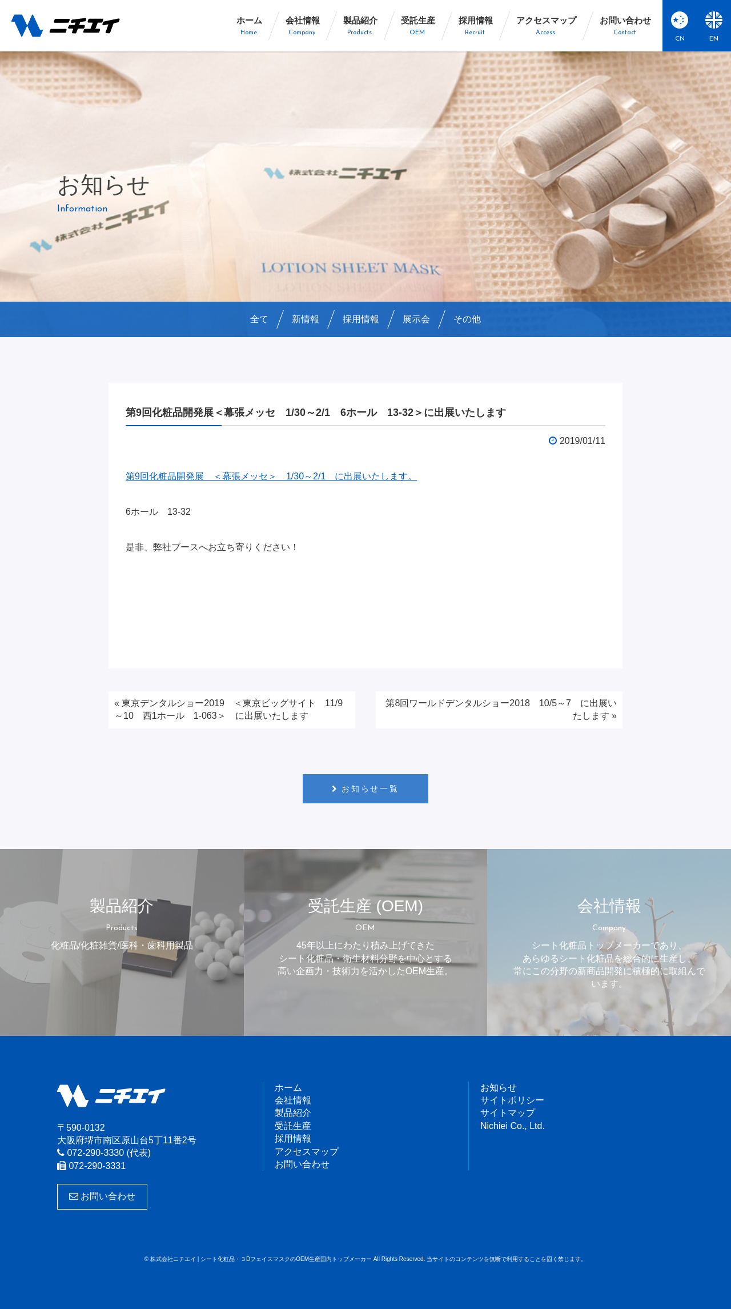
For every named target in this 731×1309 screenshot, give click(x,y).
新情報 (305, 319)
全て (259, 319)
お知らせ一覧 (370, 788)
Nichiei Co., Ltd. (512, 1126)
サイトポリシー (512, 1100)
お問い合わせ (102, 1196)
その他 (467, 319)
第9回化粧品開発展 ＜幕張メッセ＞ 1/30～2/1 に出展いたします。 (271, 476)
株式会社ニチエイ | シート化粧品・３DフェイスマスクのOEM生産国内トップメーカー (65, 26)
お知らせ (498, 1087)
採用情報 (361, 319)
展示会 (416, 319)
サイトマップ (507, 1113)
